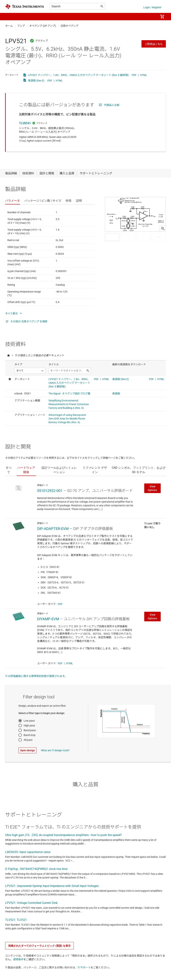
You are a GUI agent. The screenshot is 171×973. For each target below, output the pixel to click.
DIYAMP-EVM (48, 619)
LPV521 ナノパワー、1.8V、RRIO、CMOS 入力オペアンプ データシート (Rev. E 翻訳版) (78, 75)
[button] (9, 16)
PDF (134, 75)
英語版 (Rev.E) (36, 80)
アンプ (21, 25)
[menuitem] (152, 16)
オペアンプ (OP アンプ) (42, 25)
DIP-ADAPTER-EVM (53, 528)
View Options (152, 488)
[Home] (24, 6)
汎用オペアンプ (69, 25)
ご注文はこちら (154, 43)
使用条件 (18, 959)
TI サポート (84, 967)
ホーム (9, 25)
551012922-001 (50, 490)
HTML (143, 75)
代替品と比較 (112, 105)
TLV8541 (25, 123)
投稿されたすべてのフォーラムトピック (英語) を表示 (39, 945)
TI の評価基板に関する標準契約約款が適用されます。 (36, 676)
